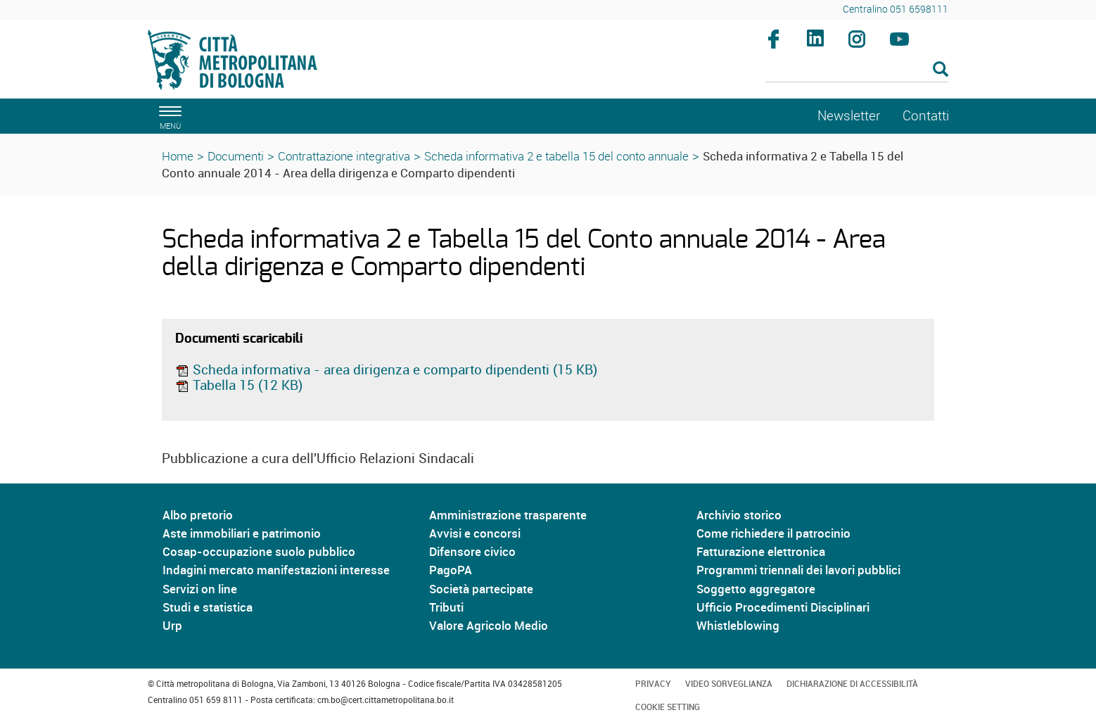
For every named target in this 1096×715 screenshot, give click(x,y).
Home (177, 156)
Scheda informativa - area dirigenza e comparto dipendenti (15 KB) (386, 369)
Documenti (236, 156)
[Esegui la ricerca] (940, 70)
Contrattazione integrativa (344, 156)
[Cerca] (857, 70)
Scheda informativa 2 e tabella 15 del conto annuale (556, 156)
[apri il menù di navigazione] (168, 116)
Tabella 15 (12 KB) (238, 385)
